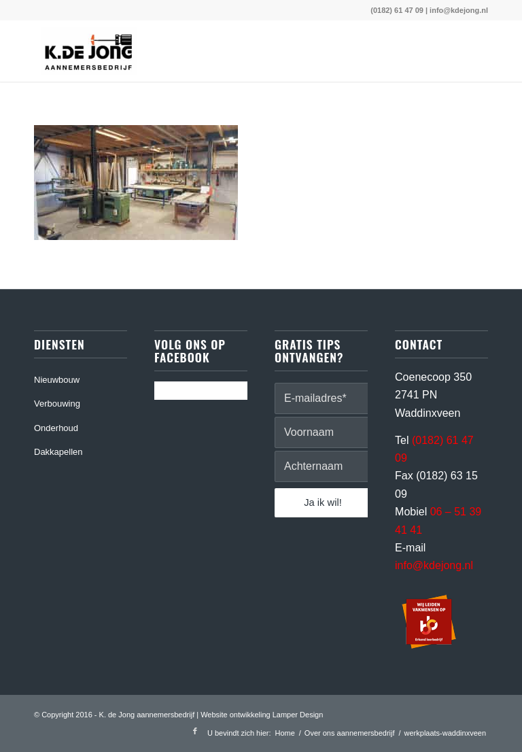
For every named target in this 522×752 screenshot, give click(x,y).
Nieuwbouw (57, 380)
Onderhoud (56, 428)
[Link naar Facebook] (195, 731)
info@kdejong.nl (459, 10)
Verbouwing (57, 403)
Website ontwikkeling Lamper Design (262, 715)
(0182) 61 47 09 (396, 10)
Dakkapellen (58, 452)
